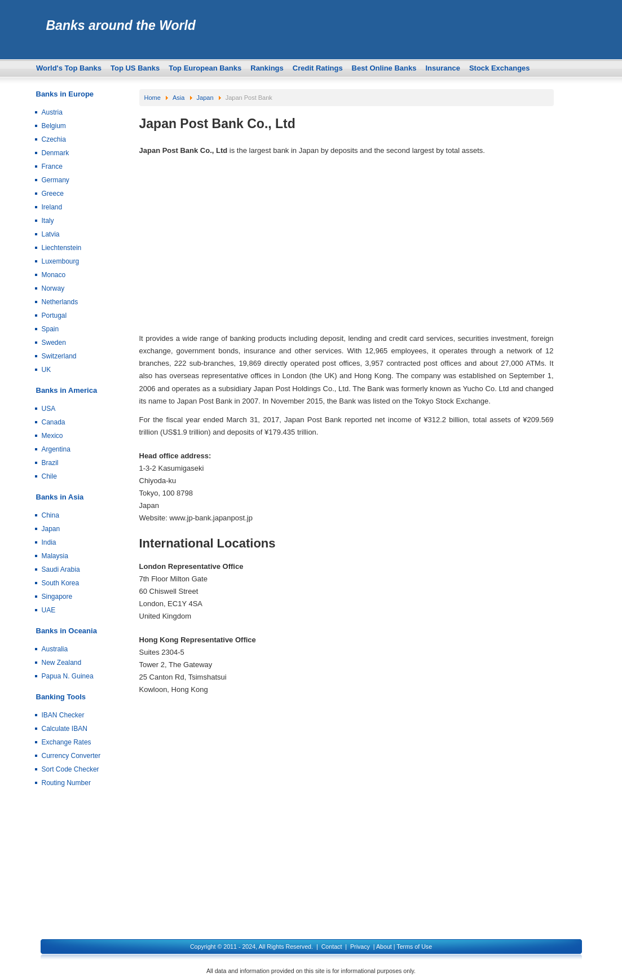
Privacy (360, 946)
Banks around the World (121, 25)
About (384, 946)
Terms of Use (414, 946)
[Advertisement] (346, 247)
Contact (331, 946)
